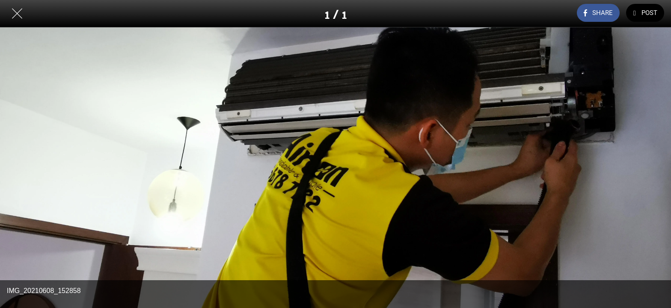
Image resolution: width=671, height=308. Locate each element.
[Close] (17, 14)
